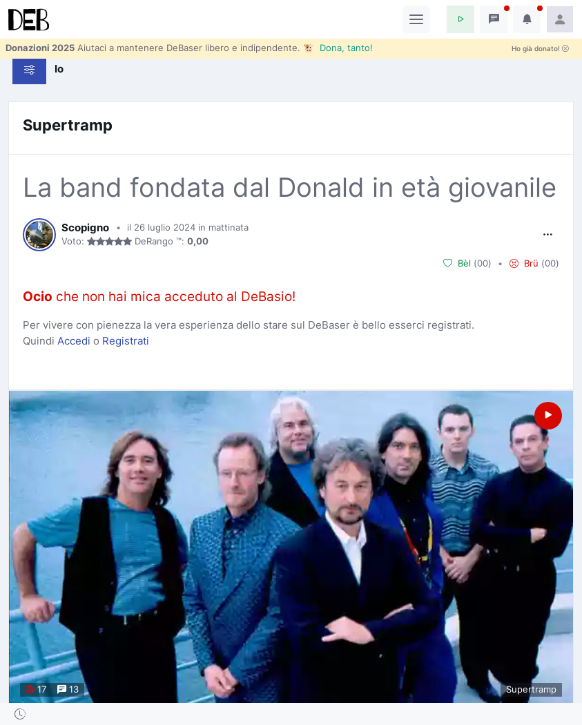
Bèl (457, 263)
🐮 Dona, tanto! (338, 47)
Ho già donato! (540, 48)
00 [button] (482, 263)
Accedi (73, 340)
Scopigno (85, 228)
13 (68, 689)
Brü (524, 263)
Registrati (125, 340)
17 (36, 689)
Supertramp (68, 125)
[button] (460, 19)
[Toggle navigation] (416, 19)
